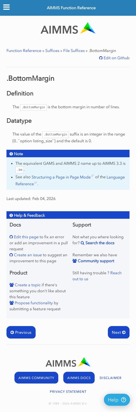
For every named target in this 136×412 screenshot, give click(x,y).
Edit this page (26, 237)
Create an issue (27, 255)
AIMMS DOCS (79, 378)
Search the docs (99, 243)
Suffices (52, 50)
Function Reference (23, 50)
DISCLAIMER (111, 378)
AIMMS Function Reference (71, 7)
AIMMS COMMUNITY (36, 378)
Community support (95, 261)
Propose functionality (33, 303)
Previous (21, 332)
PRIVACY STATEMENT (68, 392)
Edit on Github (116, 58)
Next (119, 332)
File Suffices (74, 50)
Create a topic (27, 285)
